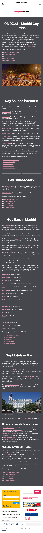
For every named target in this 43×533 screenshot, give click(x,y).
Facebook (29, 498)
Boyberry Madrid (7, 277)
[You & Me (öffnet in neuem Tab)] (36, 259)
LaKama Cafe (6, 309)
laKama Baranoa (7, 306)
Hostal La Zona (7, 462)
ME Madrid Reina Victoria (12, 385)
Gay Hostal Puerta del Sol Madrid (12, 464)
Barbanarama (6, 274)
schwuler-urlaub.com (21, 2)
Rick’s (4, 316)
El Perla (4, 284)
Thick (4, 329)
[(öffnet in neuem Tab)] (33, 234)
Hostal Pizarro (7, 458)
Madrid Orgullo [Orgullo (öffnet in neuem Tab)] (30, 46)
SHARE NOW (27, 418)
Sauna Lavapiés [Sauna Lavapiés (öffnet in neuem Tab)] (6, 112)
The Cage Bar (6, 325)
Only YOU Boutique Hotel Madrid (12, 430)
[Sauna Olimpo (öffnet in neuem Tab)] (6, 133)
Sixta (3, 319)
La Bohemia (5, 300)
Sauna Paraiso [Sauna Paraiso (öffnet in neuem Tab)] (6, 136)
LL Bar (4, 312)
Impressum (31, 497)
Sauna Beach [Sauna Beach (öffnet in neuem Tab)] (6, 117)
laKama (4, 303)
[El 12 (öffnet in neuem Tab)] (16, 239)
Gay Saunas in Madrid (9, 54)
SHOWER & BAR (7, 193)
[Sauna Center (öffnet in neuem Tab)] (6, 122)
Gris (3, 287)
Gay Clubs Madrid (8, 56)
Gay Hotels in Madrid (9, 60)
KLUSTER (5, 296)
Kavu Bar (5, 293)
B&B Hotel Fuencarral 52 (10, 437)
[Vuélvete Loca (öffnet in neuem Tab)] (9, 252)
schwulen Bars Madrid (29, 380)
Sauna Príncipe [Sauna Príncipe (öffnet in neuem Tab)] (6, 143)
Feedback (36, 497)
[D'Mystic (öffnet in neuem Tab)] (7, 225)
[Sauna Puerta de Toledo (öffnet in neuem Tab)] (9, 150)
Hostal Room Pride (8, 454)
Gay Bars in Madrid (8, 58)
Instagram (25, 498)
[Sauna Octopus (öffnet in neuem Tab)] (6, 128)
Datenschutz (25, 497)
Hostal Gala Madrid (8, 451)
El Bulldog (5, 280)
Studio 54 (5, 322)
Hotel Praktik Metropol (9, 439)
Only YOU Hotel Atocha (9, 433)
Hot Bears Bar (6, 290)
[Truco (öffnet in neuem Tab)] (28, 246)
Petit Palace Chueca (8, 428)
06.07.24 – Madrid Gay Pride (21, 26)
